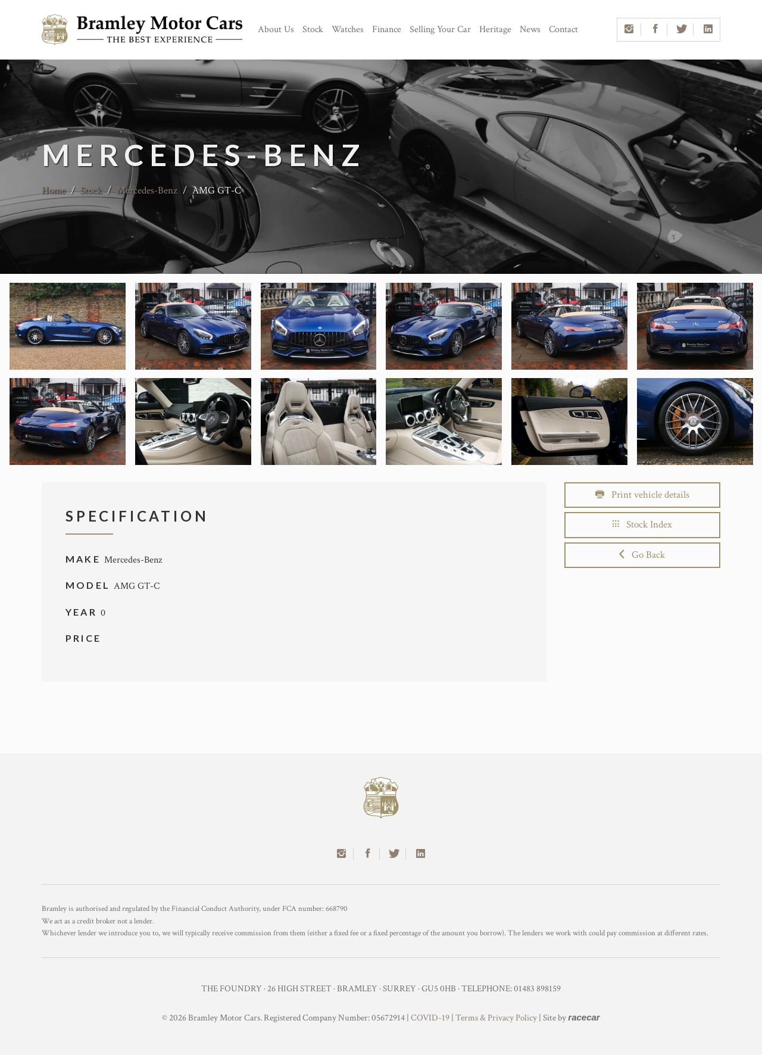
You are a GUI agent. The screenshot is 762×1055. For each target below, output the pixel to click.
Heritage (495, 29)
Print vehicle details (642, 494)
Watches (348, 29)
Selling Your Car (440, 29)
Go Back (642, 554)
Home (53, 190)
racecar (583, 1017)
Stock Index (642, 524)
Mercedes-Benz (147, 190)
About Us (276, 29)
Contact (563, 29)
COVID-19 (430, 1017)
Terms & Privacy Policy (496, 1017)
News (530, 29)
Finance (386, 29)
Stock (312, 29)
